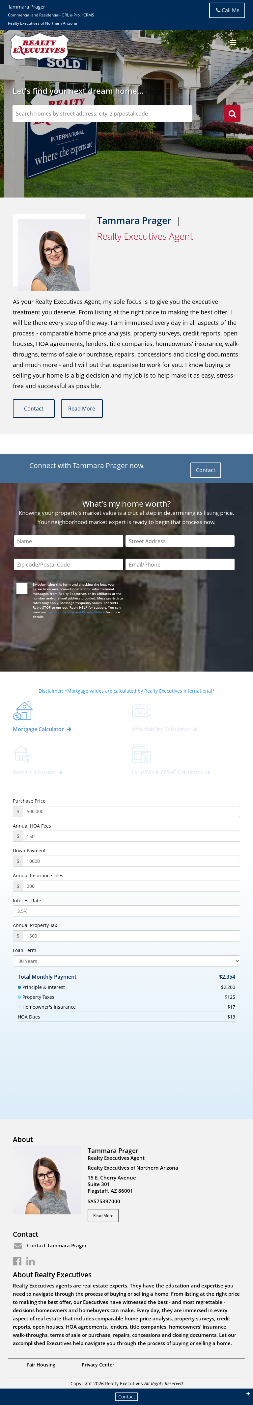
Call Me (227, 10)
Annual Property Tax (35, 925)
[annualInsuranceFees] (131, 886)
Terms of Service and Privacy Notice (76, 612)
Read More (82, 408)
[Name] (68, 541)
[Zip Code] (68, 564)
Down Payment (29, 851)
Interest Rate (27, 901)
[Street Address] (180, 541)
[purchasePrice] (131, 811)
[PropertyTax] (131, 935)
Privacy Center (98, 1365)
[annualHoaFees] (131, 836)
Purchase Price (29, 801)
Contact (34, 408)
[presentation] (65, 640)
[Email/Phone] (180, 564)
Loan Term (24, 950)
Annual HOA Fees (32, 826)
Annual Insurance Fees (38, 876)
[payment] (131, 861)
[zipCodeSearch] (102, 113)
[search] (232, 114)
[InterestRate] (126, 910)
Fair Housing (41, 1365)
